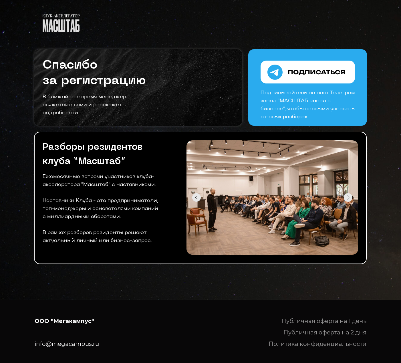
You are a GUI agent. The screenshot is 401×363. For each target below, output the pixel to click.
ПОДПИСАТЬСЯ (316, 72)
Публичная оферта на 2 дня (324, 332)
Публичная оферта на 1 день (323, 321)
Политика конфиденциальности (317, 343)
